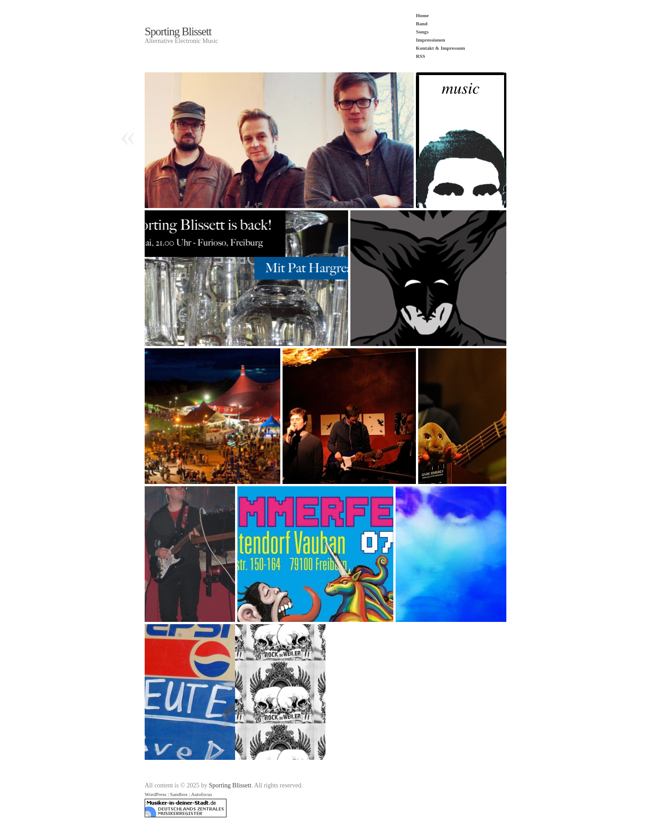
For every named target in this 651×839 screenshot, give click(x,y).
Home (422, 15)
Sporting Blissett (178, 31)
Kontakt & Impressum (440, 48)
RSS (420, 56)
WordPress (155, 794)
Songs (422, 31)
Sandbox (179, 794)
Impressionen (430, 40)
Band (422, 23)
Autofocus (201, 794)
